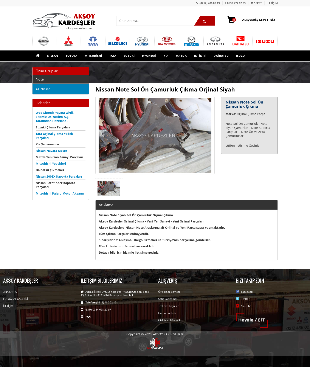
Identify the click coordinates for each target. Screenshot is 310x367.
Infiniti (200, 56)
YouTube (246, 306)
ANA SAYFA (10, 292)
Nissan (52, 56)
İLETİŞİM (272, 3)
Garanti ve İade (167, 313)
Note (40, 79)
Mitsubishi (93, 56)
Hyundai (149, 56)
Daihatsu (221, 56)
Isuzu (240, 56)
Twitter (245, 299)
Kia (166, 56)
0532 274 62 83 (236, 3)
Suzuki (129, 56)
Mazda (181, 56)
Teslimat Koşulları (168, 306)
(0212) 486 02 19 (210, 3)
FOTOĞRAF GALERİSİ (15, 299)
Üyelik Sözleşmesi (169, 292)
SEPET (258, 3)
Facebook (247, 292)
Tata (112, 56)
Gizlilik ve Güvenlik (169, 320)
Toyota (72, 56)
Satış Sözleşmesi (168, 299)
